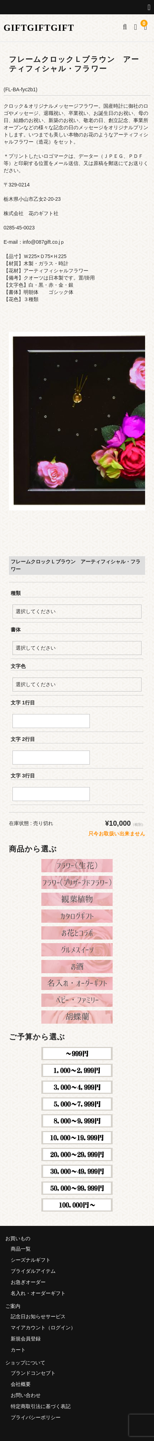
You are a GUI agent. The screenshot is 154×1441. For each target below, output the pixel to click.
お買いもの (17, 1238)
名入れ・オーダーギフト (38, 1293)
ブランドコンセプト (33, 1373)
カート (18, 1350)
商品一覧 (21, 1249)
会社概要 (21, 1384)
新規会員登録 (26, 1338)
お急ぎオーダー (28, 1282)
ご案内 (12, 1306)
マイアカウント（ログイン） (43, 1327)
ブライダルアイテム (33, 1271)
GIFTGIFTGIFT (39, 28)
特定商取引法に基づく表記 (41, 1406)
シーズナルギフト (31, 1260)
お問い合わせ (26, 1395)
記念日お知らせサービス (38, 1316)
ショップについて (25, 1362)
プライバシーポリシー (36, 1417)
